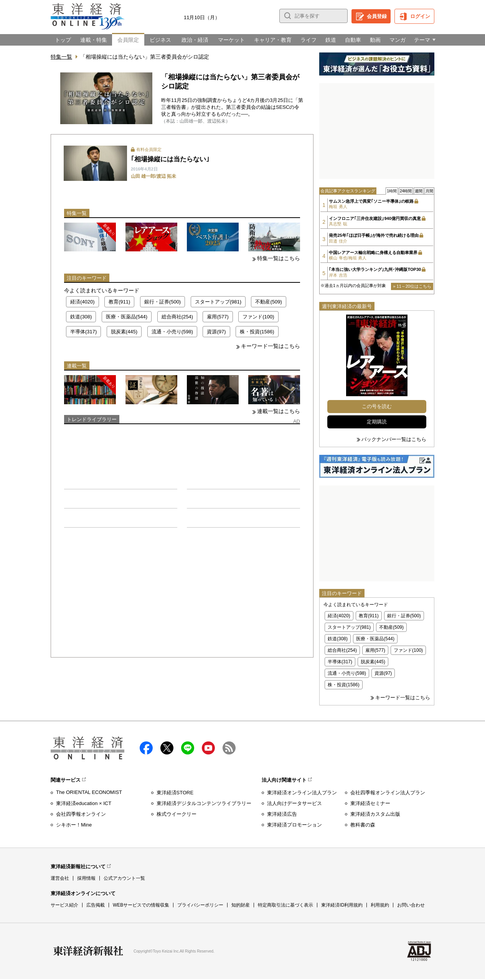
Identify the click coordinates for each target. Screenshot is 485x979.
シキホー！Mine (74, 825)
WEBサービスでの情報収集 (141, 905)
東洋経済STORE (175, 792)
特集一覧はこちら (278, 258)
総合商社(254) (177, 317)
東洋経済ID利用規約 (342, 905)
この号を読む (377, 406)
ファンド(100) (258, 317)
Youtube (208, 747)
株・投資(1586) (257, 332)
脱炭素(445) (124, 332)
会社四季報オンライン (81, 814)
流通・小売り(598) (172, 332)
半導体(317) (83, 332)
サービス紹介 (64, 905)
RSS (229, 747)
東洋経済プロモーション (294, 825)
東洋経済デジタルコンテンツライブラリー (204, 803)
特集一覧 (61, 57)
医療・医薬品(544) (126, 317)
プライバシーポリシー (200, 905)
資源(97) (216, 332)
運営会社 (60, 878)
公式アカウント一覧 (124, 878)
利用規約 (380, 905)
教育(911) (119, 302)
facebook (146, 747)
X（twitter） (166, 747)
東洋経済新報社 (88, 951)
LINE (187, 747)
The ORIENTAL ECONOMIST (89, 792)
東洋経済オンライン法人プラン (302, 792)
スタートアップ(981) (218, 302)
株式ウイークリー (176, 814)
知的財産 (240, 905)
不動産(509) (268, 302)
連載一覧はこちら (278, 411)
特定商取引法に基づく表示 (285, 905)
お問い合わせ (411, 905)
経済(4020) (82, 302)
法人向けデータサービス (294, 803)
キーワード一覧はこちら (270, 346)
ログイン (420, 16)
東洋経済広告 (282, 814)
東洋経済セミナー (370, 803)
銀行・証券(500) (162, 302)
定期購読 (377, 422)
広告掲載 (95, 905)
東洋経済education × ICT (83, 803)
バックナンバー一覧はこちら (393, 439)
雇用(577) (217, 317)
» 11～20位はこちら (412, 286)
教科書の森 (362, 825)
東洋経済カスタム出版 (375, 814)
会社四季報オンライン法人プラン (387, 792)
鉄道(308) (81, 317)
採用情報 (86, 878)
